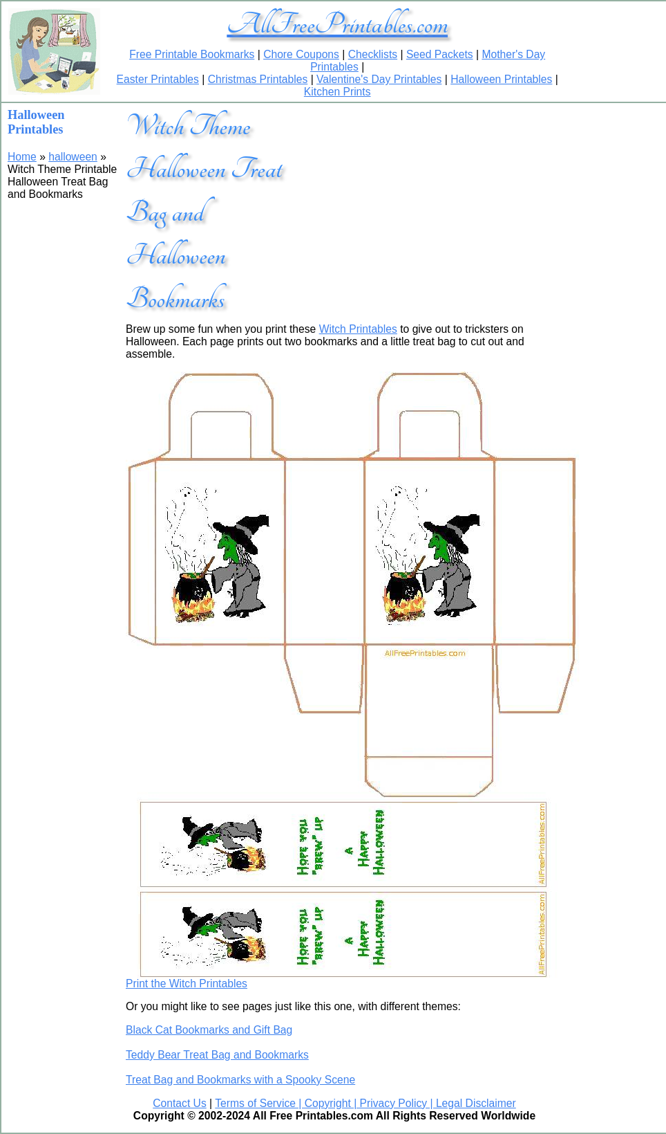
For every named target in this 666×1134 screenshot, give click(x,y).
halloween (72, 157)
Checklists (372, 54)
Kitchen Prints (337, 92)
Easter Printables (158, 79)
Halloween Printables (501, 79)
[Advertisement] (424, 189)
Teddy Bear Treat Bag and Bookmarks (217, 1055)
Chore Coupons (301, 54)
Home (22, 157)
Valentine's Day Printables (378, 79)
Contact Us (180, 1103)
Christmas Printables (258, 79)
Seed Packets (439, 54)
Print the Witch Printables (186, 983)
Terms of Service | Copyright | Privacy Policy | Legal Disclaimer (365, 1103)
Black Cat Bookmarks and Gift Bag (209, 1030)
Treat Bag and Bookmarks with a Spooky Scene (240, 1080)
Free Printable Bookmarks (191, 54)
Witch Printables (358, 329)
